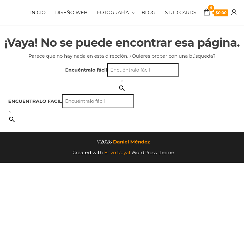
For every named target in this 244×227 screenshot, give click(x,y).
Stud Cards (180, 12)
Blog (149, 12)
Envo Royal (117, 152)
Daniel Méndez (131, 142)
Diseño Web (71, 12)
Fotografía (113, 12)
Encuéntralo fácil (86, 70)
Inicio (38, 12)
